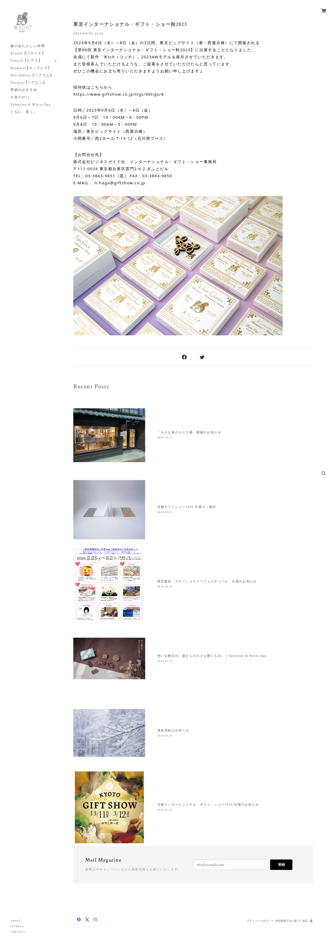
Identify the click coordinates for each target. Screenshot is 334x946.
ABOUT (15, 921)
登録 (281, 865)
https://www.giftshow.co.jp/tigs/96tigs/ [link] (117, 94)
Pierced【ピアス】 (26, 60)
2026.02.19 (165, 586)
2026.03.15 (164, 512)
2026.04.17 (165, 437)
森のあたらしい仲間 (27, 46)
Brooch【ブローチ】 (28, 53)
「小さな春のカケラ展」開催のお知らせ (189, 432)
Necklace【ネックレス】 (31, 68)
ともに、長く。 (23, 112)
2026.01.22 (165, 810)
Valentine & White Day (30, 104)
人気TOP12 (19, 97)
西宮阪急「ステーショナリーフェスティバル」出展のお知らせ (207, 581)
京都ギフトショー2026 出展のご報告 (186, 507)
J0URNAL (17, 926)
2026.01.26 (165, 735)
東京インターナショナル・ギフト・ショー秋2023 (130, 24)
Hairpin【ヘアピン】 (28, 82)
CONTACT (17, 932)
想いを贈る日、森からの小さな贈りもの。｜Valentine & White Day (212, 656)
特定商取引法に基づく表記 (291, 920)
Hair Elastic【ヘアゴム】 (32, 75)
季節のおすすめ (23, 90)
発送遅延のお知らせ (173, 730)
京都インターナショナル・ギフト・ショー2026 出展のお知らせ (208, 804)
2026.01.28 (165, 661)
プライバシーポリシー (260, 920)
